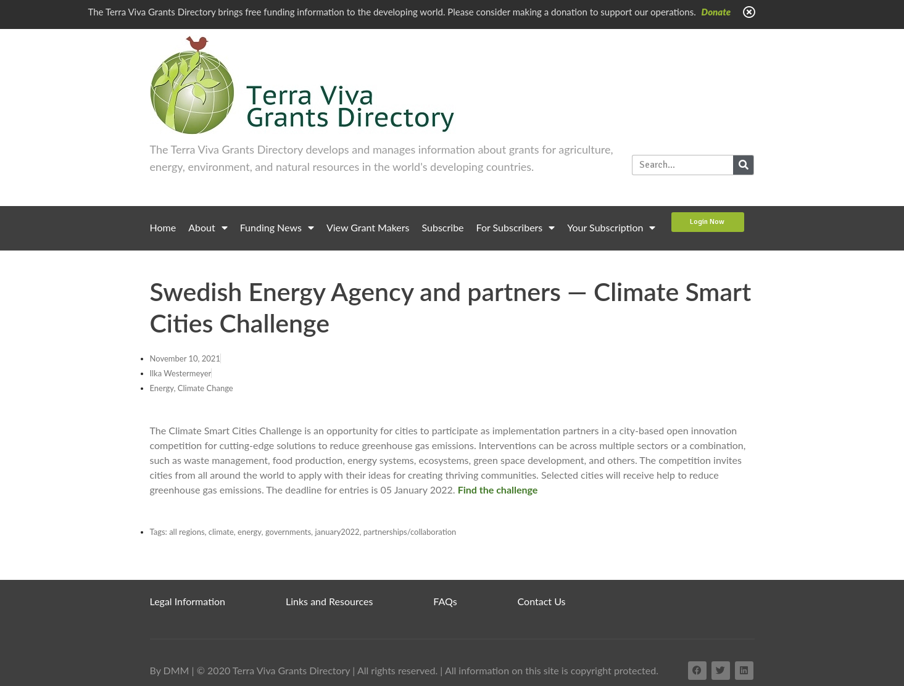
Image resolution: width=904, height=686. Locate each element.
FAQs (445, 601)
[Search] (743, 165)
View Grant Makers (368, 227)
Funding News (277, 228)
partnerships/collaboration (410, 532)
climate (221, 532)
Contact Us (542, 601)
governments (288, 532)
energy (250, 532)
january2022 (337, 532)
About (208, 228)
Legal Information (188, 601)
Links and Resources (329, 601)
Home (163, 227)
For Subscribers (515, 228)
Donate (716, 11)
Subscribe (443, 227)
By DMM (169, 670)
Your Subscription (611, 228)
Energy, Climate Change (191, 388)
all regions (186, 532)
